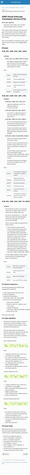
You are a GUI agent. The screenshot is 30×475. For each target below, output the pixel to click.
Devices (4, 9)
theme (15, 462)
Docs (3, 7)
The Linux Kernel (15, 2)
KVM (22, 7)
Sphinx (8, 462)
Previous (6, 454)
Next (25, 454)
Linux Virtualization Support (12, 7)
